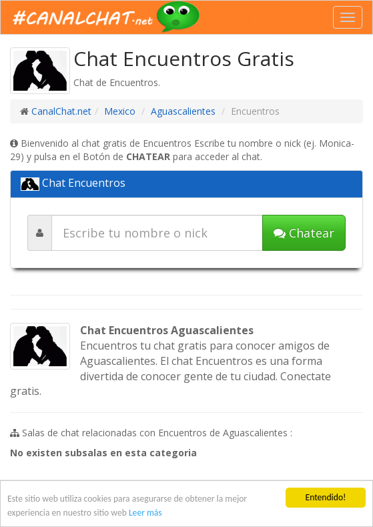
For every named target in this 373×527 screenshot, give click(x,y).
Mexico (119, 111)
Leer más (145, 512)
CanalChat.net (61, 111)
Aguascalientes (183, 111)
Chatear (304, 233)
